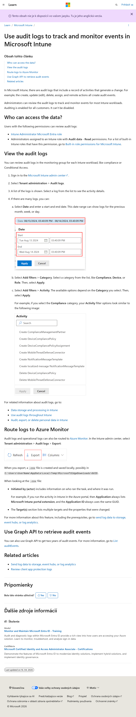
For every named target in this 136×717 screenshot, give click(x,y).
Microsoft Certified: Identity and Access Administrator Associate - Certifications (48, 649)
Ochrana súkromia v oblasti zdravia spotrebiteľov (33, 701)
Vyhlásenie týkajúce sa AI (20, 696)
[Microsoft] (68, 4)
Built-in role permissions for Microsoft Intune (93, 144)
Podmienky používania (79, 701)
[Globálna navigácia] (3, 5)
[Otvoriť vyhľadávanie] (116, 5)
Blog (69, 696)
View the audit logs (17, 67)
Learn (7, 25)
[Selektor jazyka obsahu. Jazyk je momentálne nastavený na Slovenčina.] (16, 688)
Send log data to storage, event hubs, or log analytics (43, 564)
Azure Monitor (79, 438)
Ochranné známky (106, 701)
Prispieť (83, 696)
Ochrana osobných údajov (105, 696)
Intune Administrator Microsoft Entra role (36, 134)
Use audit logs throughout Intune (31, 415)
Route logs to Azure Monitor (22, 72)
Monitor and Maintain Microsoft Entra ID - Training (32, 631)
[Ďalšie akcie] (129, 25)
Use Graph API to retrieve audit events (28, 76)
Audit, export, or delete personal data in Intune (39, 420)
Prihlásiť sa (127, 4)
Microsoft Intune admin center (47, 175)
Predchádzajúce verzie (51, 696)
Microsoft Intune (23, 25)
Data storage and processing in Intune (34, 410)
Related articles (15, 81)
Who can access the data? (21, 62)
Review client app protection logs (31, 569)
